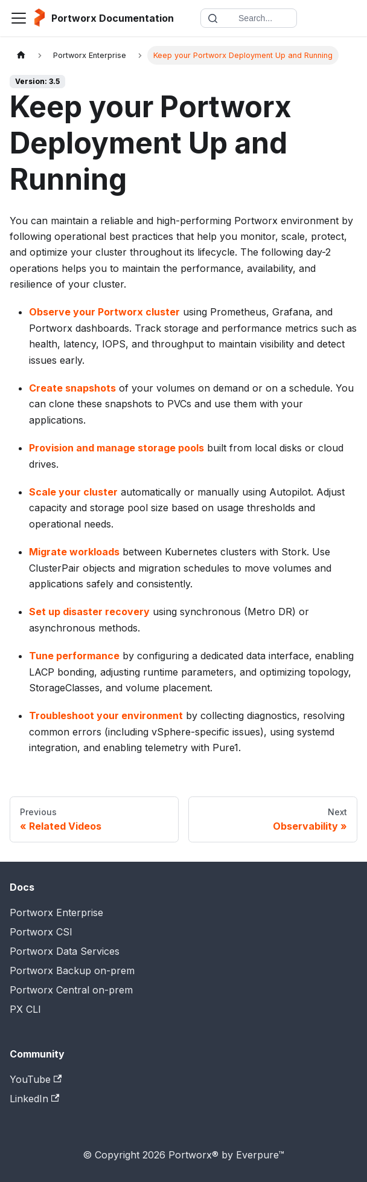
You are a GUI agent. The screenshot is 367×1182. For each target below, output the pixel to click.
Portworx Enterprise (56, 912)
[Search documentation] (248, 18)
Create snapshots (72, 388)
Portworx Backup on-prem (72, 970)
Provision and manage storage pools (116, 448)
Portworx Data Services (65, 951)
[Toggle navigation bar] (19, 18)
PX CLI (25, 1009)
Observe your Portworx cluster (104, 312)
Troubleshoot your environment (106, 715)
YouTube (36, 1079)
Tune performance (74, 656)
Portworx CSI (41, 932)
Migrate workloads (74, 552)
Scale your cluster (73, 492)
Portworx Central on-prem (71, 990)
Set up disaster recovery (89, 612)
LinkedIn (34, 1099)
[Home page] (21, 55)
